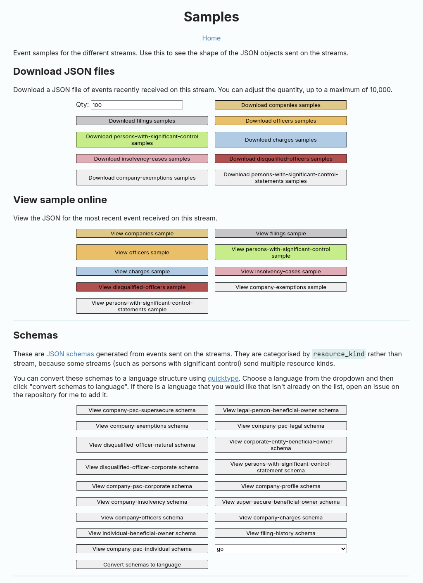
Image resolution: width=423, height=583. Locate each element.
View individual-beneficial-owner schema (142, 533)
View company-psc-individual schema (142, 548)
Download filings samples (142, 120)
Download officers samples (280, 120)
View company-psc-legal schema (281, 425)
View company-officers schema (142, 517)
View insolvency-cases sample (281, 271)
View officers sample (142, 252)
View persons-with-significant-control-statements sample (141, 306)
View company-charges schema (281, 517)
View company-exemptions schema (142, 425)
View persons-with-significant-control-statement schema (280, 467)
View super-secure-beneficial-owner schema (281, 501)
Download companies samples (281, 105)
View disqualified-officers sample (142, 287)
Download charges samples (281, 139)
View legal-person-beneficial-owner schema (281, 410)
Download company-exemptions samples (141, 177)
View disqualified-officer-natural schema (142, 444)
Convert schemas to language (142, 564)
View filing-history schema (281, 533)
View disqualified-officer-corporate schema (142, 467)
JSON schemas (70, 354)
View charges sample (142, 271)
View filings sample (281, 233)
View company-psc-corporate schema (142, 486)
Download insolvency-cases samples (142, 158)
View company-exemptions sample (280, 287)
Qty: (129, 104)
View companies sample (142, 233)
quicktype (223, 378)
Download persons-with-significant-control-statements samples (280, 177)
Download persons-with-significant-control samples (142, 139)
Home (211, 38)
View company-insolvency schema (142, 501)
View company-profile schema (281, 486)
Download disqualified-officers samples (281, 158)
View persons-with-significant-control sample (280, 252)
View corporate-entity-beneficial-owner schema (281, 444)
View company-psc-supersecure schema (141, 410)
